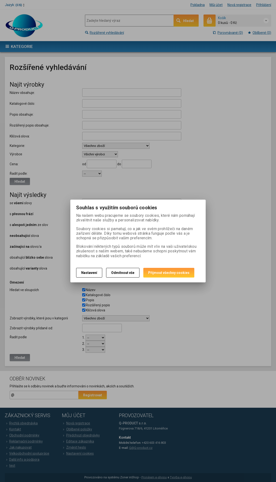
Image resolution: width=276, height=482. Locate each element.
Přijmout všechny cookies (168, 273)
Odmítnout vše (122, 273)
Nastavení (89, 273)
